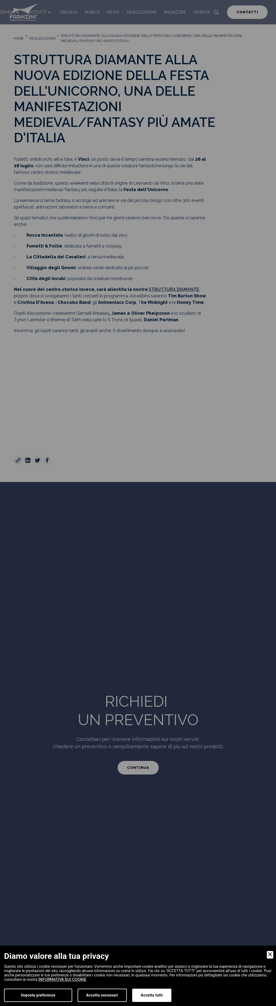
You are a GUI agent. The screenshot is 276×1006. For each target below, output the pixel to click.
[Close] (270, 955)
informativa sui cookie (62, 979)
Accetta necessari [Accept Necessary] (102, 995)
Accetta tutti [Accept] (152, 995)
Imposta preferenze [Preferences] (38, 995)
